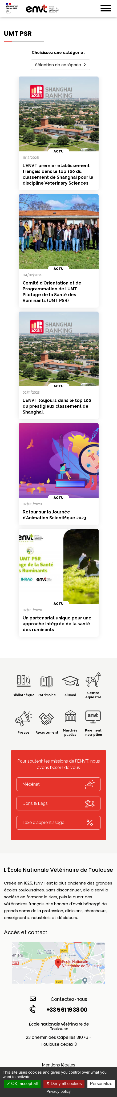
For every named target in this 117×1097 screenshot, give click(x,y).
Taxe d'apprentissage (58, 822)
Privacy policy (58, 1091)
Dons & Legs (58, 803)
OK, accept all (22, 1083)
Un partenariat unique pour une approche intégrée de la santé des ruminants (57, 623)
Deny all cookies (64, 1083)
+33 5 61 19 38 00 (58, 1009)
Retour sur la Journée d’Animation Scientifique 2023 (54, 514)
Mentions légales (58, 1065)
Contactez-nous (58, 999)
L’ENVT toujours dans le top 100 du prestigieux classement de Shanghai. (57, 406)
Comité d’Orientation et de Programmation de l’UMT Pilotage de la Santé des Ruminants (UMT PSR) (52, 291)
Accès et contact (25, 932)
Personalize (101, 1083)
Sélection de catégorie (60, 64)
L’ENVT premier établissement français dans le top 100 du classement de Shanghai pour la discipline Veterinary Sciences (58, 174)
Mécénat (58, 784)
